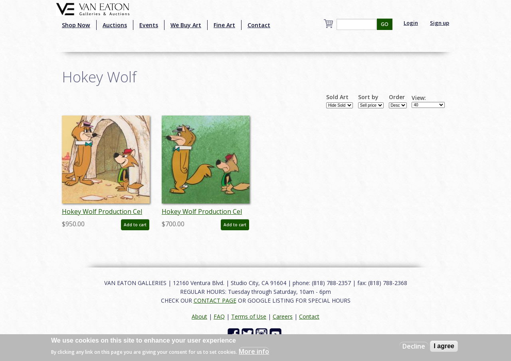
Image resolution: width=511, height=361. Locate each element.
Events (148, 25)
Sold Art (337, 97)
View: (419, 98)
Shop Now (76, 25)
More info (254, 351)
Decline (413, 346)
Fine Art (224, 25)
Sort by (368, 97)
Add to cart (135, 224)
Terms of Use (248, 316)
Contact (259, 25)
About (199, 316)
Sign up (439, 22)
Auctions (115, 25)
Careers (283, 316)
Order (397, 97)
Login (411, 22)
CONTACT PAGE (215, 300)
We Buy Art (185, 25)
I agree (444, 346)
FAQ (219, 316)
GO (384, 24)
